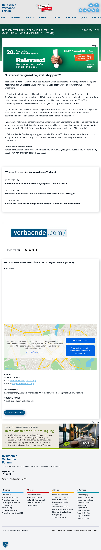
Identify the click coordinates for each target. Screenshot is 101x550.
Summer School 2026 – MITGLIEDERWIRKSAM (60, 498)
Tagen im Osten (83, 508)
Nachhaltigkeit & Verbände (11, 503)
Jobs (84, 17)
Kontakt (5, 479)
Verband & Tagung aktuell (36, 500)
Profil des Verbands (14, 412)
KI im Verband (6, 495)
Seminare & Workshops (60, 495)
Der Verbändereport (34, 495)
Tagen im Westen (84, 510)
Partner (71, 17)
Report (43, 17)
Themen (15, 17)
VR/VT (24, 479)
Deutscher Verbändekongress (62, 509)
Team (95, 530)
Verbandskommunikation (10, 510)
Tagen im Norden (84, 515)
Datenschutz (61, 530)
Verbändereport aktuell (35, 497)
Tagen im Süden (83, 518)
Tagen (57, 17)
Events (29, 17)
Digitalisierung (7, 508)
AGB (53, 530)
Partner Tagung (83, 495)
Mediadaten (15, 479)
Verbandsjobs (82, 505)
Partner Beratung (84, 503)
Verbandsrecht (7, 505)
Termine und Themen (34, 503)
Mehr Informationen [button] (34, 352)
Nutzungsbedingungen (84, 530)
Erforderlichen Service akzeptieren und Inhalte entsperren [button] (80, 350)
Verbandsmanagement (10, 500)
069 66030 (16, 377)
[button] (5, 544)
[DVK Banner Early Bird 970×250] (50, 48)
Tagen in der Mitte (84, 513)
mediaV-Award (32, 505)
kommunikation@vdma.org (23, 380)
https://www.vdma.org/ (23, 383)
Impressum (71, 530)
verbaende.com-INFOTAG (61, 507)
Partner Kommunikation (86, 500)
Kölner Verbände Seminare (61, 512)
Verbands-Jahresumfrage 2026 (12, 513)
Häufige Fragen (57, 515)
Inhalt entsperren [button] (80, 340)
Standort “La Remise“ (59, 517)
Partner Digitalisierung (85, 497)
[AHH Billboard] (50, 425)
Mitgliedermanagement (10, 497)
